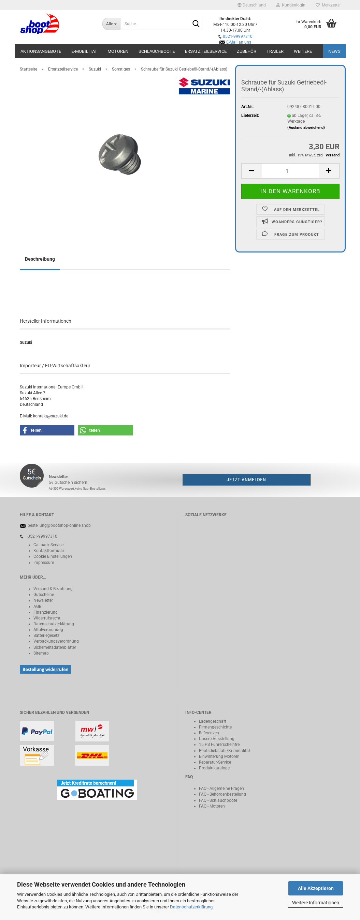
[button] (251, 5)
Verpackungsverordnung (56, 641)
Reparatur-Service (215, 762)
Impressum (43, 562)
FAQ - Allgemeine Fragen (221, 788)
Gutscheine (43, 594)
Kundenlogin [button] (290, 5)
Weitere (303, 51)
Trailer (275, 51)
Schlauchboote (157, 51)
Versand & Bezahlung (53, 588)
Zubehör (246, 51)
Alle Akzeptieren (316, 888)
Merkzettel (328, 5)
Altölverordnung (48, 629)
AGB (37, 606)
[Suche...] (111, 24)
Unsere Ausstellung (216, 738)
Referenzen (209, 733)
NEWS (334, 51)
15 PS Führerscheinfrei (220, 744)
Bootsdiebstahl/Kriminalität (224, 750)
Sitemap (41, 653)
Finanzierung (45, 612)
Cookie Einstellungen (52, 556)
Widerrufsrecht (46, 618)
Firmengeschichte (215, 727)
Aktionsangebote (40, 51)
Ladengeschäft (212, 721)
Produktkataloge (214, 768)
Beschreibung (40, 259)
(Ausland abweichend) (306, 127)
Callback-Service (48, 544)
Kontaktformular (48, 550)
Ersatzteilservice (206, 51)
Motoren (117, 51)
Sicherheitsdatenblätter (54, 647)
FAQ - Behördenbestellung (222, 794)
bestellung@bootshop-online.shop (59, 525)
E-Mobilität (84, 51)
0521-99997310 (238, 36)
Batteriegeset (45, 635)
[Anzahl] (290, 171)
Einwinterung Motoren (219, 756)
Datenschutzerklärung (191, 906)
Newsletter (43, 600)
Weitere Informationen (315, 902)
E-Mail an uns (238, 42)
